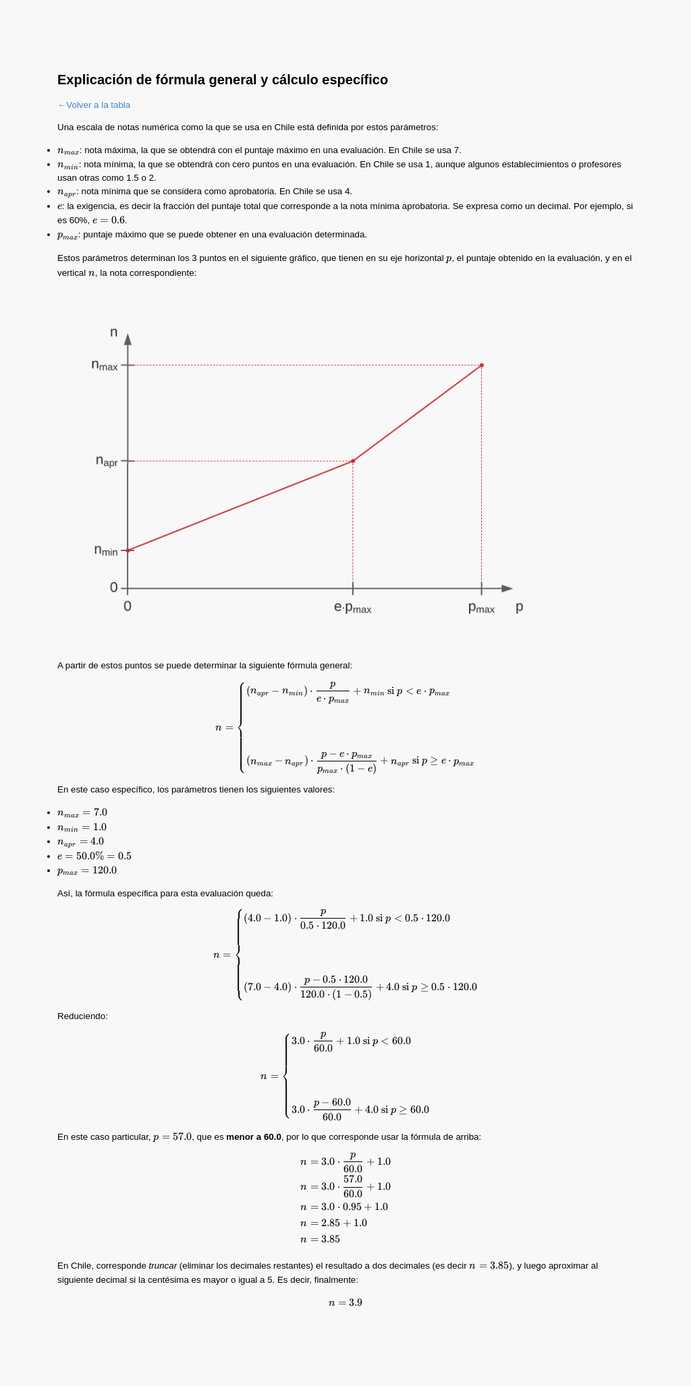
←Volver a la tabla (93, 105)
